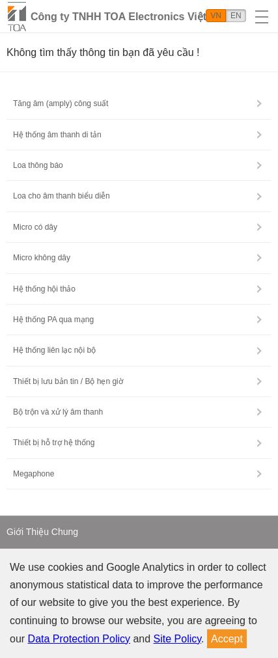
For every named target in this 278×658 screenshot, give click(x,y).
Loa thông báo (38, 165)
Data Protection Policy (79, 638)
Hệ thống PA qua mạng (53, 319)
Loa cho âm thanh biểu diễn (61, 195)
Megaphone (33, 473)
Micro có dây (35, 227)
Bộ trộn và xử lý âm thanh (58, 412)
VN (215, 15)
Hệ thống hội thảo (44, 289)
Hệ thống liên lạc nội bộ (54, 350)
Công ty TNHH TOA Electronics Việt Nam (131, 16)
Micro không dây (41, 257)
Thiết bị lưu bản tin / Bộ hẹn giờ (68, 381)
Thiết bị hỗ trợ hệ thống (53, 442)
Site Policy (178, 638)
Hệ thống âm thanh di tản (57, 134)
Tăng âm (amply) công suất (60, 103)
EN (236, 15)
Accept (227, 638)
